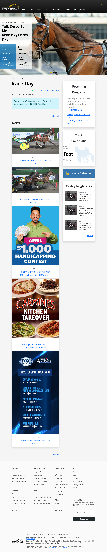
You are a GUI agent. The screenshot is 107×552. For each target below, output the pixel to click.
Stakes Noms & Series (62, 488)
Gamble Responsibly (62, 534)
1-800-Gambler (52, 547)
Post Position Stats (40, 500)
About (57, 504)
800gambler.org (65, 547)
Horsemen (66, 10)
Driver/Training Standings (42, 497)
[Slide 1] (51, 73)
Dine (74, 475)
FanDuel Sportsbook (40, 481)
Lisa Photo (58, 510)
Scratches (45, 90)
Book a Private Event (19, 481)
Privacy (41, 534)
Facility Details (77, 481)
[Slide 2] (53, 73)
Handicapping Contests (41, 478)
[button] (101, 5)
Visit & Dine (55, 10)
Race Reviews (38, 475)
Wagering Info (38, 472)
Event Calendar (17, 472)
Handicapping (35, 10)
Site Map (52, 534)
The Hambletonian (18, 478)
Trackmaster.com (74, 110)
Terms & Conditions (31, 534)
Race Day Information (19, 494)
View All (55, 116)
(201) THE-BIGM (30, 539)
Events (46, 10)
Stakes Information (61, 485)
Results (55, 90)
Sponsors (15, 510)
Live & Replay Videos (19, 500)
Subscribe (84, 519)
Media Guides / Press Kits (42, 504)
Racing (25, 10)
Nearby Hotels (78, 485)
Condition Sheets (60, 478)
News (74, 10)
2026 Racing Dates (18, 497)
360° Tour (76, 488)
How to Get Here (78, 478)
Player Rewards (39, 485)
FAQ (46, 534)
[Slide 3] (56, 73)
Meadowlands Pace (18, 475)
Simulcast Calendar (18, 504)
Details (5, 64)
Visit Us (75, 472)
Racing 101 (15, 507)
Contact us (82, 10)
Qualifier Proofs (60, 481)
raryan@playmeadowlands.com (50, 543)
